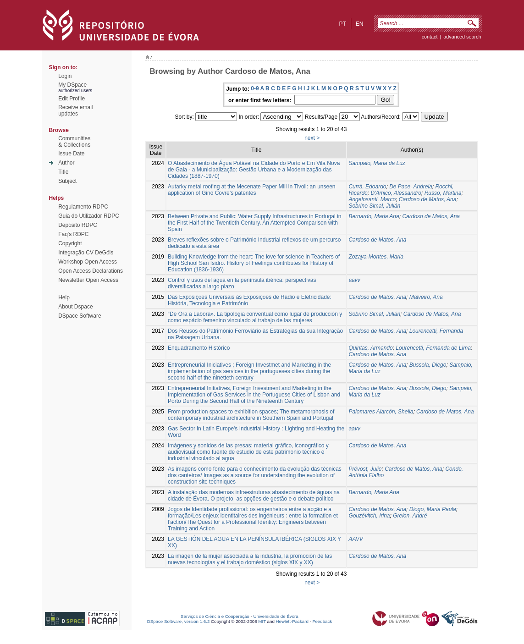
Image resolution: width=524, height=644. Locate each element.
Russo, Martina (443, 193)
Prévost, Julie (364, 469)
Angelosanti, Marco (372, 199)
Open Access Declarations (90, 271)
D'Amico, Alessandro (395, 193)
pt (342, 24)
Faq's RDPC (73, 234)
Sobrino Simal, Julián (374, 206)
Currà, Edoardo (367, 186)
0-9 (255, 88)
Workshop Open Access (87, 262)
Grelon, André (410, 515)
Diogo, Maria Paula (432, 509)
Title (63, 172)
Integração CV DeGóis (85, 252)
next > (312, 138)
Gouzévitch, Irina (369, 515)
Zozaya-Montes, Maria (375, 256)
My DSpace (72, 85)
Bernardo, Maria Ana (373, 216)
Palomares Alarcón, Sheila (380, 411)
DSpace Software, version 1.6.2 (178, 621)
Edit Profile (71, 98)
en (360, 24)
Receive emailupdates (75, 110)
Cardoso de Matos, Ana (428, 199)
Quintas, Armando (370, 348)
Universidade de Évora (275, 616)
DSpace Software (79, 316)
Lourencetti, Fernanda (436, 331)
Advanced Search (462, 36)
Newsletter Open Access (88, 280)
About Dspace (75, 306)
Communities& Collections (74, 141)
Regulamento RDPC (83, 207)
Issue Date (71, 153)
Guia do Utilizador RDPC (88, 216)
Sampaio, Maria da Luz (376, 163)
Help (64, 297)
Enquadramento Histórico (199, 348)
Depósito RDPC (77, 225)
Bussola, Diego (428, 365)
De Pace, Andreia (410, 186)
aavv (354, 280)
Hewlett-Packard (292, 621)
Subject (67, 181)
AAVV (355, 539)
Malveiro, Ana (426, 297)
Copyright (70, 243)
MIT (262, 621)
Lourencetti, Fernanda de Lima (433, 348)
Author (66, 163)
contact (430, 36)
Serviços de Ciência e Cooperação (215, 616)
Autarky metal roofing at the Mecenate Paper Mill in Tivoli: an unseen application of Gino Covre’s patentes (252, 189)
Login (65, 76)
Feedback (322, 621)
